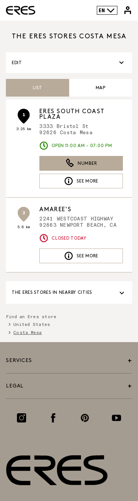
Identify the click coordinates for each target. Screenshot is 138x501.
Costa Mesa (27, 332)
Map (101, 88)
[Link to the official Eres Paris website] (20, 10)
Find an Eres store (31, 316)
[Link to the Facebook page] (53, 417)
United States (31, 324)
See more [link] (81, 181)
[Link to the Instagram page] (21, 417)
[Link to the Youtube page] (116, 417)
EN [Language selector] (107, 10)
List (37, 88)
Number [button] (81, 163)
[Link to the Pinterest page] (84, 417)
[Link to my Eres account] (127, 10)
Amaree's (55, 209)
